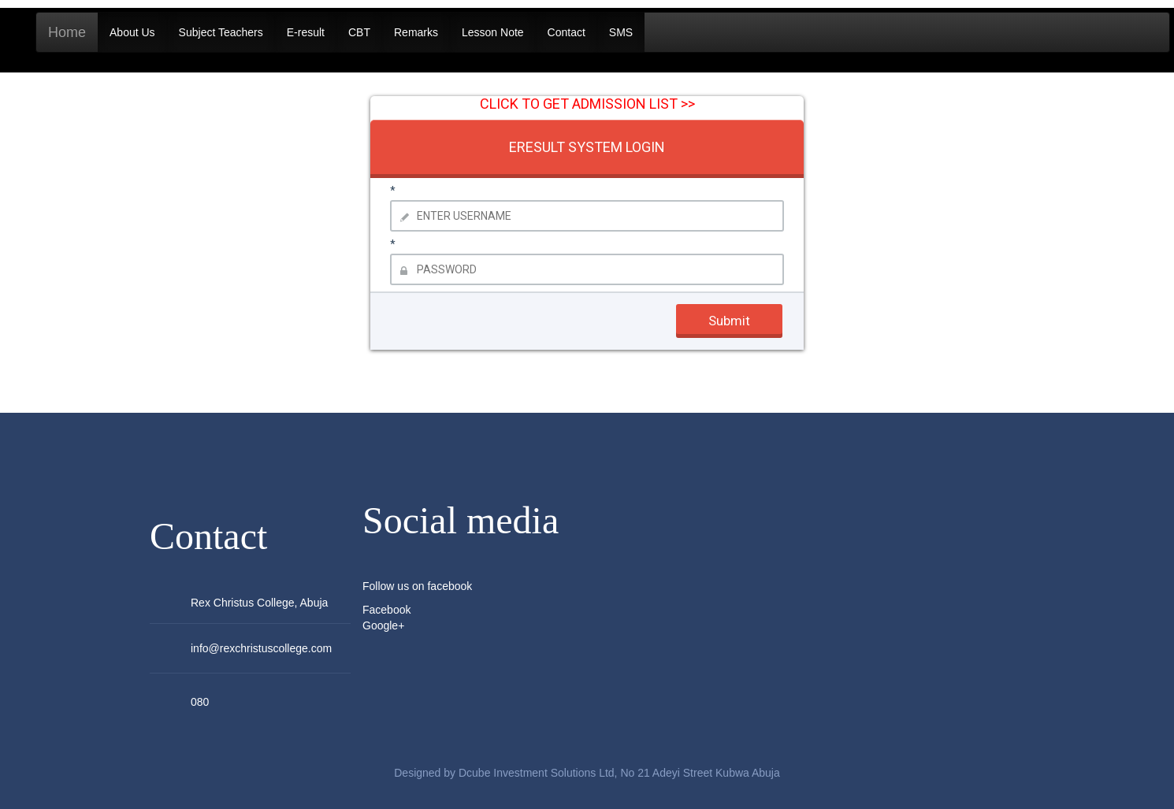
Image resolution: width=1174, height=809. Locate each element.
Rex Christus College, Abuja (259, 602)
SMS (621, 32)
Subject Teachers (221, 32)
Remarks (416, 32)
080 (200, 702)
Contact (566, 32)
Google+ (383, 625)
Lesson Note (493, 32)
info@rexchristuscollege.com (261, 648)
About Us (132, 32)
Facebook (386, 609)
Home (67, 32)
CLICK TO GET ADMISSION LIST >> (587, 103)
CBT (359, 32)
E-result (306, 32)
